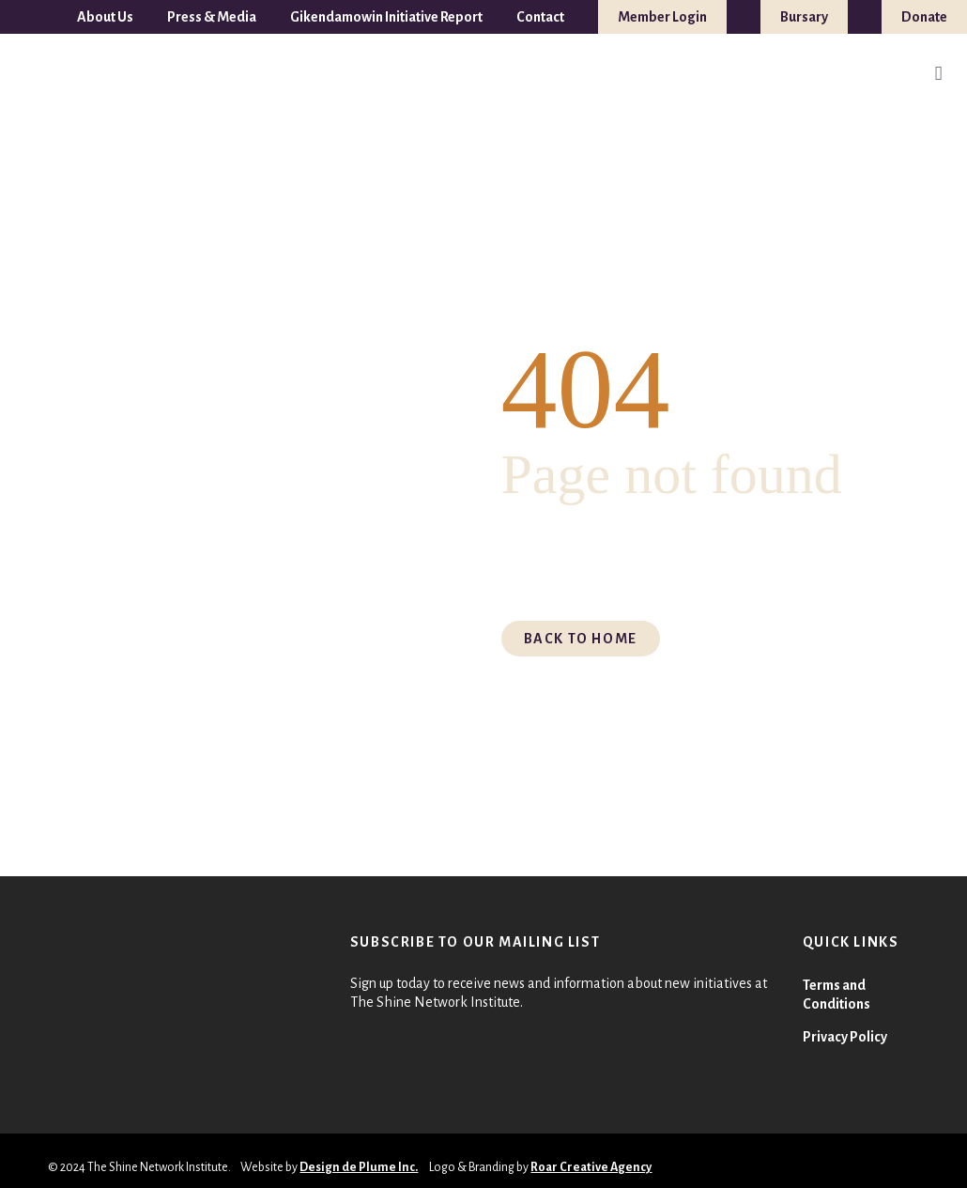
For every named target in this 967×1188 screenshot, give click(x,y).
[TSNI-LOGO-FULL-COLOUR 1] (53, 74)
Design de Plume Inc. (358, 1167)
